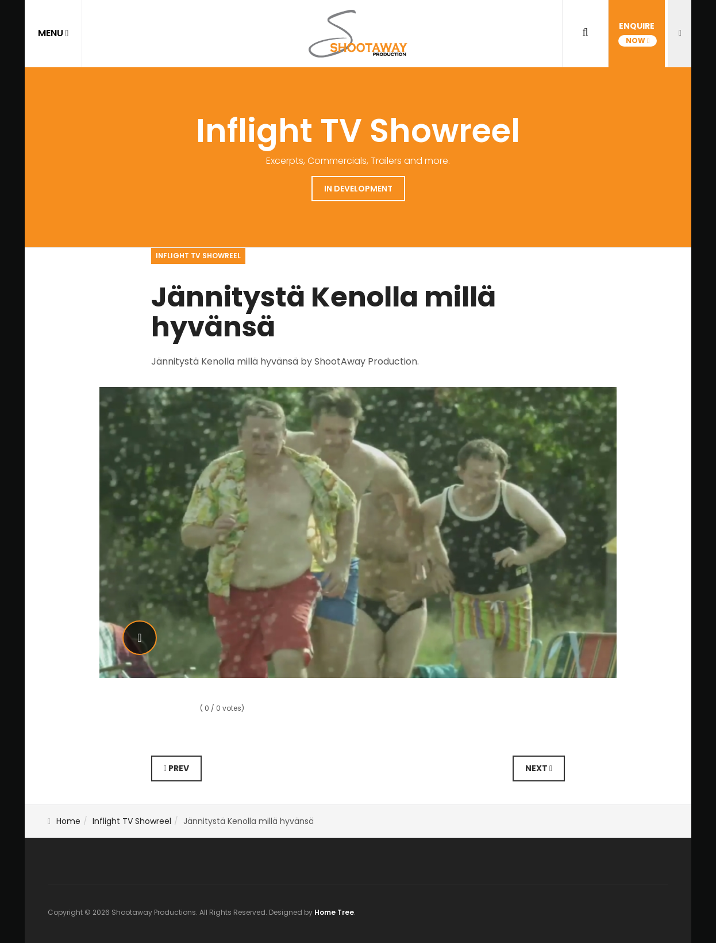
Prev (176, 768)
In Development (358, 188)
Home (68, 821)
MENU (53, 33)
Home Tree (334, 912)
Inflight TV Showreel (132, 821)
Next (538, 768)
